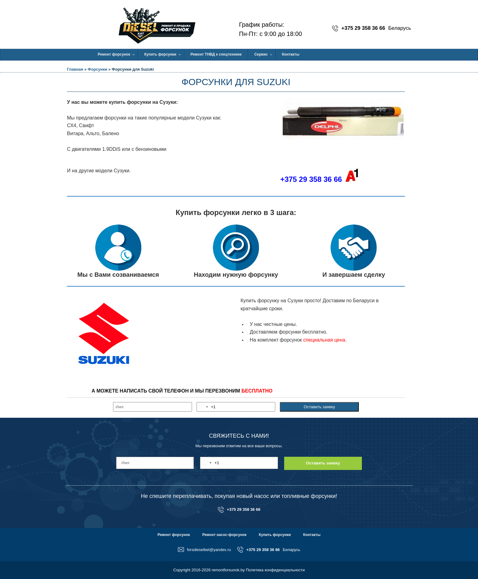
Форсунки (97, 69)
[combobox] (206, 406)
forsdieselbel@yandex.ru (204, 549)
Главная (75, 69)
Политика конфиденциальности (275, 570)
